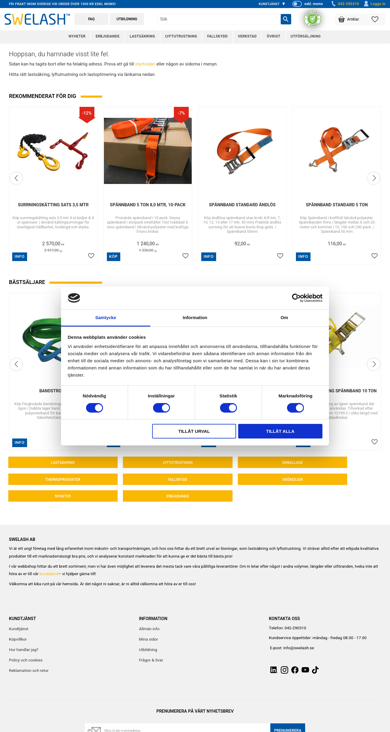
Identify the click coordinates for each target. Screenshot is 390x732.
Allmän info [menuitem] (149, 614)
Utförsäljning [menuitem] (306, 36)
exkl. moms (313, 4)
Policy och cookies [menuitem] (26, 646)
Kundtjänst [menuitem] (269, 4)
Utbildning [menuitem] (148, 635)
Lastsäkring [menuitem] (142, 36)
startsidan (145, 64)
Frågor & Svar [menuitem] (151, 646)
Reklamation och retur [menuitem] (29, 656)
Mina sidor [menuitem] (148, 625)
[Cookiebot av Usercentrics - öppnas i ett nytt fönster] (296, 298)
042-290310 (344, 4)
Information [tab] (195, 317)
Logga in (374, 4)
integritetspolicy (159, 728)
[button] (379, 19)
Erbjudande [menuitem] (107, 36)
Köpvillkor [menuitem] (18, 625)
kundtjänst (49, 559)
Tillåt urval (194, 431)
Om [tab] (284, 317)
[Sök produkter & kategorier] (218, 19)
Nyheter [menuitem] (77, 36)
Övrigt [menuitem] (273, 36)
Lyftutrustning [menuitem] (181, 36)
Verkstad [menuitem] (247, 36)
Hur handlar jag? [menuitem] (23, 635)
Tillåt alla (280, 431)
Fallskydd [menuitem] (217, 36)
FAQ (91, 19)
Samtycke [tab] (105, 317)
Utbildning (126, 19)
